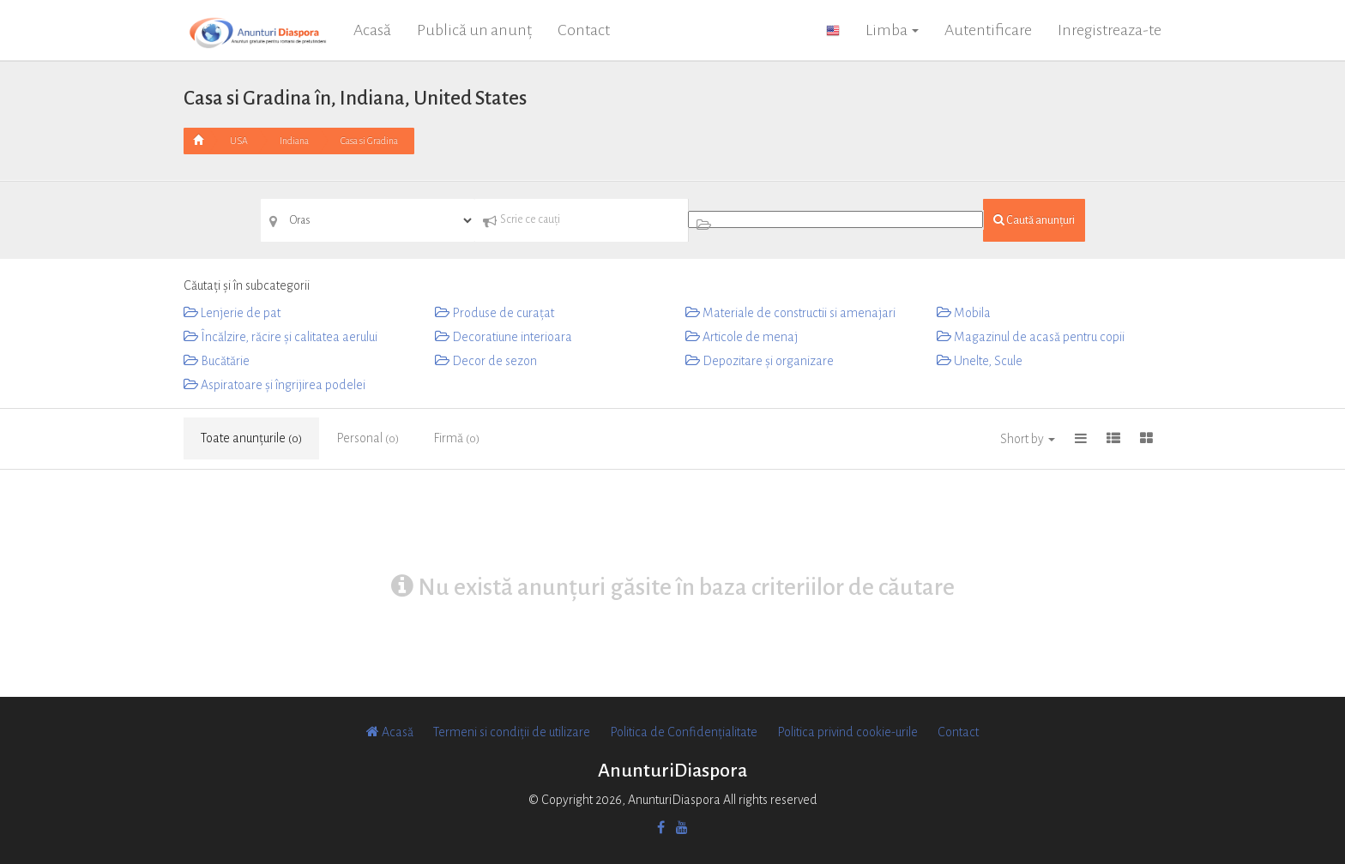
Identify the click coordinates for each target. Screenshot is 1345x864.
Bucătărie (217, 361)
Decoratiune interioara (503, 337)
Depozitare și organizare (759, 361)
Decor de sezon (486, 361)
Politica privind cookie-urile (847, 732)
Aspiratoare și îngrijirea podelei (274, 385)
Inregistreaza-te (1109, 30)
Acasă (372, 30)
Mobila (964, 313)
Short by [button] (1027, 439)
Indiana (294, 140)
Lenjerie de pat (232, 313)
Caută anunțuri (1034, 219)
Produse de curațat (494, 313)
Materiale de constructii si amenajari (790, 313)
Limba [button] (892, 30)
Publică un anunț (474, 30)
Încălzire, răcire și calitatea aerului (280, 337)
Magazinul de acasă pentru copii (1031, 337)
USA (239, 140)
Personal (367, 438)
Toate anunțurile (251, 438)
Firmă (456, 438)
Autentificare (988, 30)
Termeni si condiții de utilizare (511, 732)
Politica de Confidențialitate (683, 732)
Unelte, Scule (979, 361)
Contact (584, 30)
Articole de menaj (741, 337)
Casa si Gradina (369, 140)
